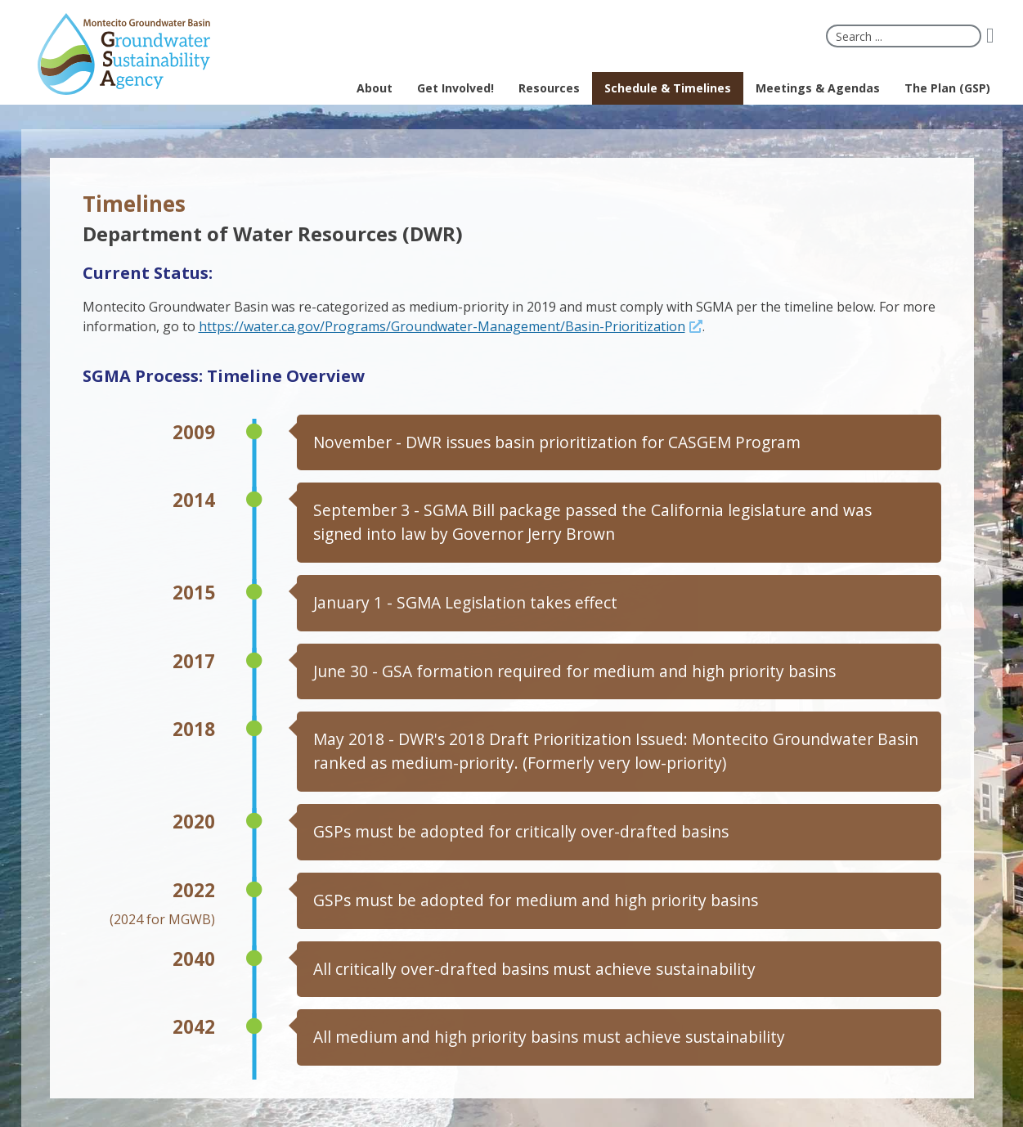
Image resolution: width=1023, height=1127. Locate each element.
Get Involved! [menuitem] (455, 88)
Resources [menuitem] (549, 88)
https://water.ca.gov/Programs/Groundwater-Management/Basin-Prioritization (442, 326)
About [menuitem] (375, 88)
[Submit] (996, 36)
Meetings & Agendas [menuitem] (818, 88)
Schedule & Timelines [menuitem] (667, 88)
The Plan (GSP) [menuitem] (947, 88)
